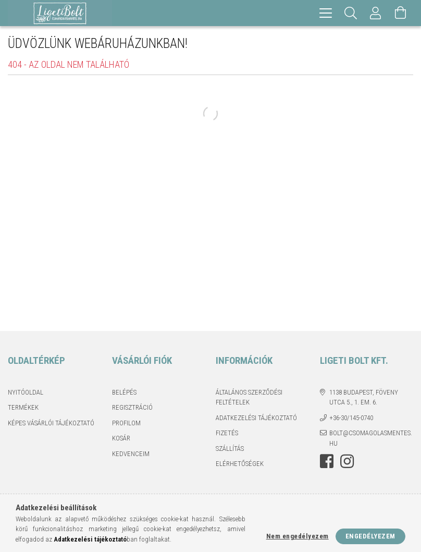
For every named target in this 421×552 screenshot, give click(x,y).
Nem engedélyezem (297, 536)
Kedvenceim (131, 454)
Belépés (124, 392)
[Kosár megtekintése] (400, 13)
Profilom (126, 423)
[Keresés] (350, 13)
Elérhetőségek (240, 464)
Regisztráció (132, 407)
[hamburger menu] (325, 13)
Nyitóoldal (25, 392)
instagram (347, 461)
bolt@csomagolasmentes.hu (370, 438)
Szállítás (230, 448)
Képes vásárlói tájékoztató (51, 423)
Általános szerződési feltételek (249, 397)
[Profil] (375, 13)
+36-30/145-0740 (351, 418)
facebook (326, 461)
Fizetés (227, 433)
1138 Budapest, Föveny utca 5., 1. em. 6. (363, 397)
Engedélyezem (370, 536)
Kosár (121, 438)
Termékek (23, 407)
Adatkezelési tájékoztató (256, 418)
